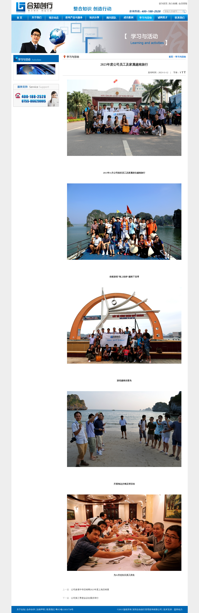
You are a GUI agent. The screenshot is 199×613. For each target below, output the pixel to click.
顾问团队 (111, 17)
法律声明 (40, 609)
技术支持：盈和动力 (172, 609)
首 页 (19, 17)
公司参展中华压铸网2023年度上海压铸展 (90, 589)
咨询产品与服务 (74, 17)
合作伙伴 (31, 609)
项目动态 (54, 17)
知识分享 (94, 17)
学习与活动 (145, 17)
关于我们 (37, 17)
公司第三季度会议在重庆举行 (85, 598)
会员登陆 (183, 3)
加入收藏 (173, 3)
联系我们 (180, 17)
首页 (171, 57)
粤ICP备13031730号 (64, 609)
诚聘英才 (163, 17)
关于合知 (21, 609)
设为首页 (163, 3)
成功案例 (128, 17)
